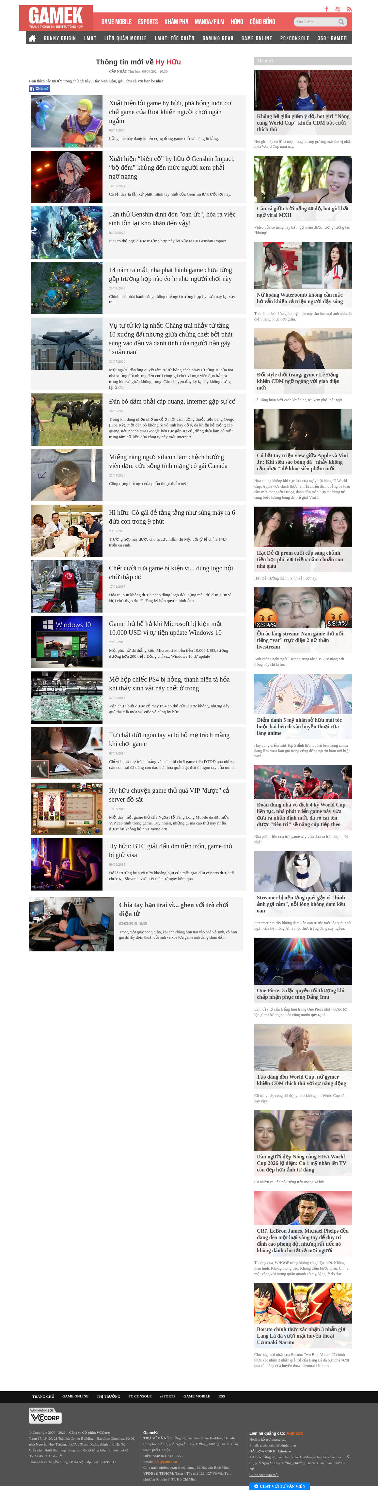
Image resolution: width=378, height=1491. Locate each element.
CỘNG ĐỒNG (262, 21)
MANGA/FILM (209, 21)
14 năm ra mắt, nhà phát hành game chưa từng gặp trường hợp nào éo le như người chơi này (170, 274)
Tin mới (265, 61)
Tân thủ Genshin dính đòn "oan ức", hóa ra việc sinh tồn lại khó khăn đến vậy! (172, 219)
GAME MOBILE (117, 21)
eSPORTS (148, 21)
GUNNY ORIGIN (60, 37)
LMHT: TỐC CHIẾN (175, 37)
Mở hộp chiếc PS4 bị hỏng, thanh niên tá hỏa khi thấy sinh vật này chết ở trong (169, 684)
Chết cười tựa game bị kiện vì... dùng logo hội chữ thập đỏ (171, 572)
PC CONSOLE (140, 1396)
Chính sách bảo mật (263, 1475)
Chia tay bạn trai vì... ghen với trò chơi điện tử (173, 909)
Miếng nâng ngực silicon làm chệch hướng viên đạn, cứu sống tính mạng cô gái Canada (168, 461)
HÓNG (237, 21)
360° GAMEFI (333, 37)
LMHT (90, 37)
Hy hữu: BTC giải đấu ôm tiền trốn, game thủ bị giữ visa (170, 850)
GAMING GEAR (218, 37)
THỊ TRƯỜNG (108, 1396)
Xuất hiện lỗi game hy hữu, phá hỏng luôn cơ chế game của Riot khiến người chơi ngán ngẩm (170, 111)
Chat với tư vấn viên (279, 1486)
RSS (221, 1396)
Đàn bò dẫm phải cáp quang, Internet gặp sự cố (172, 401)
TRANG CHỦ (43, 1396)
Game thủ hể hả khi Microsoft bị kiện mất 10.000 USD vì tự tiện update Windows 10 (165, 628)
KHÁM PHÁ (176, 21)
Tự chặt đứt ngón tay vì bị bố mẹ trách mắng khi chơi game (169, 739)
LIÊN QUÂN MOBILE (125, 37)
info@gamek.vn (165, 1462)
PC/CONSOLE (295, 37)
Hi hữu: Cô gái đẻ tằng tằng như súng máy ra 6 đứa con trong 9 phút (172, 517)
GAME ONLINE (257, 37)
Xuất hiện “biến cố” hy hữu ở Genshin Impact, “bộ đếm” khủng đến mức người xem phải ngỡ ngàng (172, 167)
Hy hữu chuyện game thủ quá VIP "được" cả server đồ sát (169, 795)
